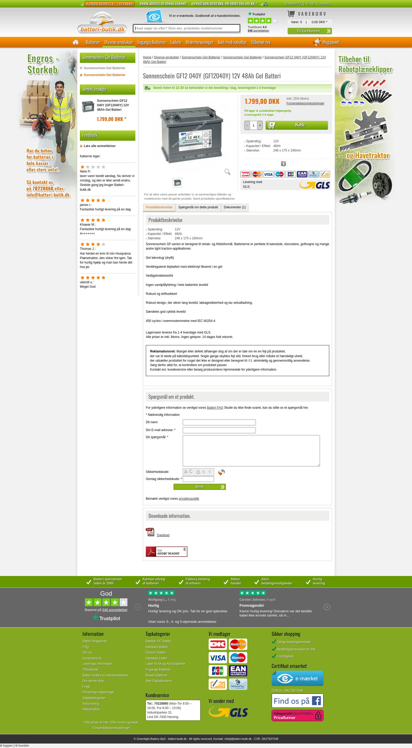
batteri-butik (175, 738)
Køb (300, 124)
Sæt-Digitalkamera (159, 681)
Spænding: (253, 141)
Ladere (176, 42)
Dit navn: (152, 422)
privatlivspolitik (189, 499)
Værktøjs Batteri (157, 647)
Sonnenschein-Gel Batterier (104, 68)
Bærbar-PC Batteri (159, 641)
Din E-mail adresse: (161, 430)
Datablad (163, 535)
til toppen (6, 745)
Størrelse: (253, 150)
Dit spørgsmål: (157, 437)
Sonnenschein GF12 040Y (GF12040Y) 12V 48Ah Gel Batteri (113, 105)
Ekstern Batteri (156, 652)
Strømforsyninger (199, 42)
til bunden (22, 745)
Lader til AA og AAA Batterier (166, 664)
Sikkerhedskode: (157, 472)
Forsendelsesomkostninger (305, 103)
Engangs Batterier (152, 42)
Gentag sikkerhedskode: (164, 479)
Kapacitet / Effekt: (258, 146)
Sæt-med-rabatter (232, 42)
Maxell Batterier (156, 675)
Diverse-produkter (119, 42)
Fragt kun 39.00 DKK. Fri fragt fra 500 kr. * (226, 3)
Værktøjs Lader (156, 658)
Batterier (93, 42)
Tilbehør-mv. (261, 42)
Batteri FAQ (215, 408)
